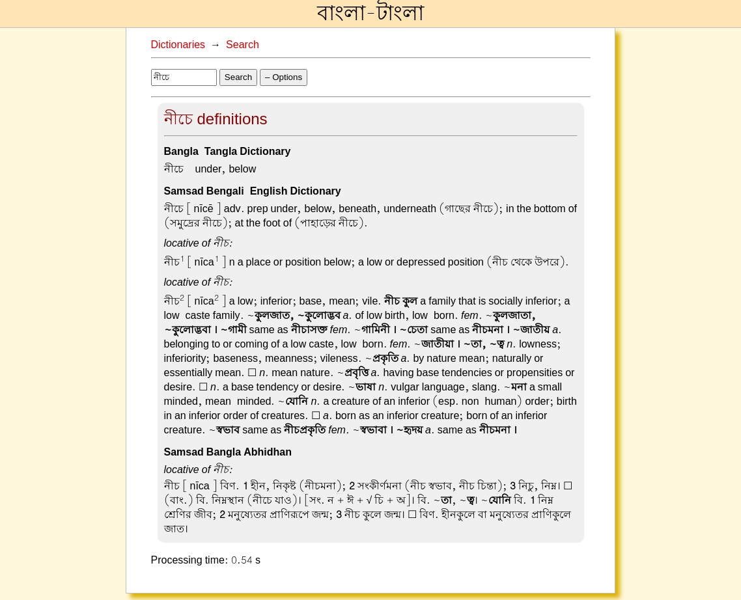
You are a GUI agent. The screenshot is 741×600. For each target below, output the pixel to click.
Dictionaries (178, 45)
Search (242, 45)
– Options (283, 77)
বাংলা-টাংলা (370, 13)
